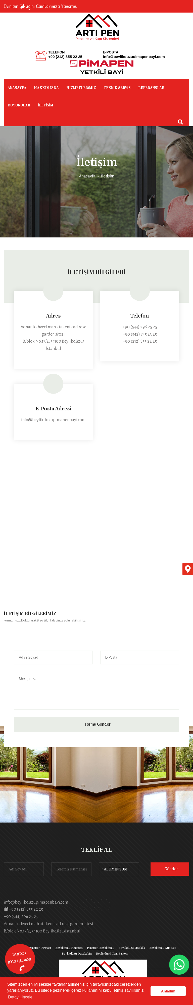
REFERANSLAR (151, 88)
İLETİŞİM (45, 105)
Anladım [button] (168, 991)
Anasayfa (87, 176)
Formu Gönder (98, 724)
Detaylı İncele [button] (20, 997)
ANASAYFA (17, 88)
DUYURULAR (19, 105)
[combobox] (119, 869)
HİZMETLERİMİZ (81, 88)
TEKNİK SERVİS (117, 88)
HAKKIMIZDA (46, 88)
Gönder (171, 869)
